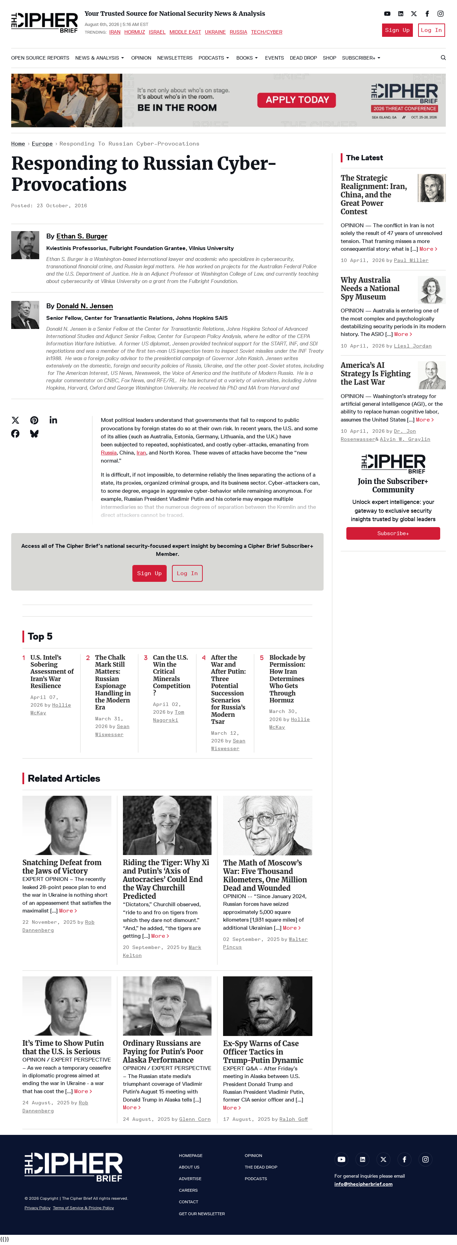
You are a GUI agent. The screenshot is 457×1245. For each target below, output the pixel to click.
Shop (329, 60)
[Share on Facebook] (15, 436)
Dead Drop (303, 60)
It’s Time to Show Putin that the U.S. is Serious (63, 1049)
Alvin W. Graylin (405, 441)
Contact (188, 1204)
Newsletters (175, 60)
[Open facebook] (425, 13)
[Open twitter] (412, 13)
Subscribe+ (393, 535)
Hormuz (134, 33)
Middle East (185, 33)
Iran (114, 33)
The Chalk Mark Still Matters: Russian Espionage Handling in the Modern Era (113, 685)
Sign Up (394, 31)
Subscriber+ (358, 60)
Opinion (141, 60)
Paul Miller (411, 263)
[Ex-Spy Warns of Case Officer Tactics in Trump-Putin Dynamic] (267, 1008)
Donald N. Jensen (84, 308)
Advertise (190, 1180)
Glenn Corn (195, 1121)
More (66, 912)
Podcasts (211, 60)
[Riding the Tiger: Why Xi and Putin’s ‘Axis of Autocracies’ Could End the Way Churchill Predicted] (167, 827)
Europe (42, 146)
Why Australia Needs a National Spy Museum (370, 290)
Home (18, 146)
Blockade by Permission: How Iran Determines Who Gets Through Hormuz (287, 681)
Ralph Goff (293, 1122)
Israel (157, 33)
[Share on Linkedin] (53, 422)
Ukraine (215, 33)
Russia (238, 33)
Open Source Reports (40, 60)
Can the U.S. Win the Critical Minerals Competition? (172, 677)
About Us (189, 1169)
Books (244, 60)
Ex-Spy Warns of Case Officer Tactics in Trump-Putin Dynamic (263, 1054)
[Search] (443, 60)
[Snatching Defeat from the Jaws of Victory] (66, 827)
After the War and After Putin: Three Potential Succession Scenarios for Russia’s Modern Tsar (228, 692)
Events (274, 60)
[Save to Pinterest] (34, 422)
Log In (431, 31)
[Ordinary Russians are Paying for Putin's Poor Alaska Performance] (167, 1008)
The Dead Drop (261, 1169)
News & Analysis (97, 60)
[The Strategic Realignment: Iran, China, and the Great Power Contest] (432, 190)
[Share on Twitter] (15, 422)
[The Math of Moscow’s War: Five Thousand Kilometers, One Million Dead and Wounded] (267, 828)
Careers (188, 1192)
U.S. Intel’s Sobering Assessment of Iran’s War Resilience (52, 674)
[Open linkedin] (399, 13)
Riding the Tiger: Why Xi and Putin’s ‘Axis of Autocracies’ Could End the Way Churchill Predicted (166, 882)
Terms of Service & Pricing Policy (83, 1210)
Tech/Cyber (266, 33)
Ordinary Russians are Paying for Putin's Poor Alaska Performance (163, 1054)
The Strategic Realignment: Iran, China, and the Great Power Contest (374, 197)
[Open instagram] (439, 13)
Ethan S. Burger (82, 238)
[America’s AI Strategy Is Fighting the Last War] (432, 378)
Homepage (190, 1157)
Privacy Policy (37, 1210)
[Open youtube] (385, 13)
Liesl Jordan (413, 348)
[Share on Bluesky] (34, 436)
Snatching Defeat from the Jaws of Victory (62, 869)
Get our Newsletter (202, 1215)
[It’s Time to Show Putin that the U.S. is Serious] (66, 1008)
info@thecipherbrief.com (363, 1186)
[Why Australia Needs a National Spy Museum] (432, 292)
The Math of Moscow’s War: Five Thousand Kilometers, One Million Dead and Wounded (265, 878)
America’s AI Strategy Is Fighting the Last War (375, 376)
